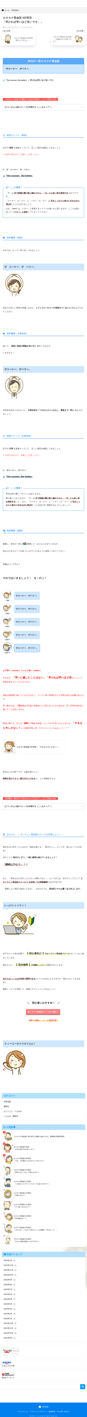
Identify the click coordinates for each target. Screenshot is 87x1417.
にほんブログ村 (8, 1371)
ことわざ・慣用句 (11, 1118)
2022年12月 (10, 1267)
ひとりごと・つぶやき (13, 1113)
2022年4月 (10, 1308)
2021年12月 (10, 1328)
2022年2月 (10, 1318)
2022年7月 (10, 1292)
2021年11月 (10, 1333)
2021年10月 (10, 1338)
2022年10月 (10, 1277)
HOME (44, 1412)
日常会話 (7, 1103)
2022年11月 (10, 1272)
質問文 (6, 1108)
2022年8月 (10, 1287)
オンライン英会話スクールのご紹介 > (43, 1012)
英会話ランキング (8, 1383)
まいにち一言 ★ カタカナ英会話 (43, 3)
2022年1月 (10, 1323)
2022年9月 (10, 1282)
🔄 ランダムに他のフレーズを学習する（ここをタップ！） (29, 107)
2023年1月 (10, 1262)
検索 (82, 1391)
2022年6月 (10, 1297)
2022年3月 (10, 1313)
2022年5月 (10, 1302)
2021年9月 (10, 1343)
